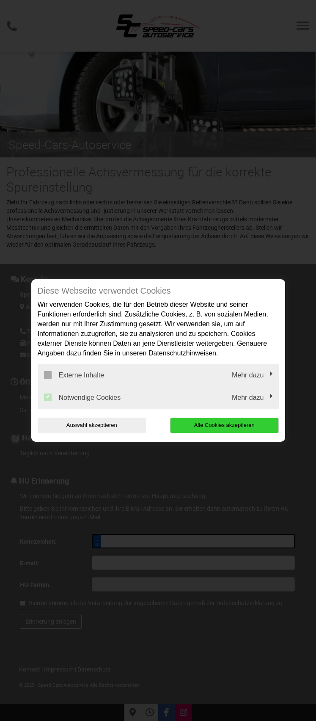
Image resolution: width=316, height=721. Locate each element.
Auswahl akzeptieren (91, 425)
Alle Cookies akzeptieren (224, 425)
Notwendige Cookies (82, 397)
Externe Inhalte (74, 375)
